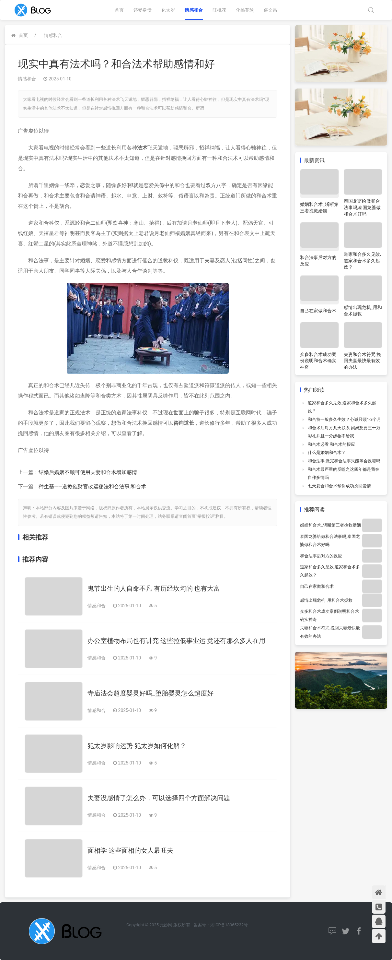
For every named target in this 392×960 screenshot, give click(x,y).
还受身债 (142, 10)
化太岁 (168, 10)
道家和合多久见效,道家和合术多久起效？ (362, 260)
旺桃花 (219, 10)
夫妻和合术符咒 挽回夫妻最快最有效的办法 (362, 361)
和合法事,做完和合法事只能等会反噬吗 (344, 460)
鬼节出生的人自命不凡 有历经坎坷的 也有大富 (153, 588)
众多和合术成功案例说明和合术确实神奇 (318, 361)
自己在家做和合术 (318, 310)
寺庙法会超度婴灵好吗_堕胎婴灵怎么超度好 (150, 693)
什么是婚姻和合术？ (327, 452)
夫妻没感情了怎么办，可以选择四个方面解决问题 (158, 798)
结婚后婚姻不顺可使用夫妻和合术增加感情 (88, 472)
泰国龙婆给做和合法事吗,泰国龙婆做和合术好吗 (362, 207)
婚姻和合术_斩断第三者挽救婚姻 (330, 525)
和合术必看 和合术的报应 (331, 444)
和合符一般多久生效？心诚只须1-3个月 (344, 419)
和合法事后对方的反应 (321, 555)
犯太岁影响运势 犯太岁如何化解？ (136, 746)
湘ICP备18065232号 (229, 924)
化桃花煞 (245, 10)
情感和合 (194, 10)
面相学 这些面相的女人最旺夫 (130, 850)
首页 (119, 10)
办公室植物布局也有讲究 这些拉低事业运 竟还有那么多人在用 (176, 641)
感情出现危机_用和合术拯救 (326, 600)
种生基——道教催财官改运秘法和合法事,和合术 (92, 486)
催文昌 (270, 10)
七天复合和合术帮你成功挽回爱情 (339, 485)
